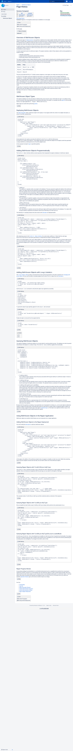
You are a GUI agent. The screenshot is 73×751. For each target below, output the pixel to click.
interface (36, 236)
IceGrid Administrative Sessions (26, 588)
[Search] (50, 1)
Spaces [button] (9, 1)
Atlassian (44, 608)
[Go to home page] (4, 1)
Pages (17, 4)
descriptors (60, 276)
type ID (63, 100)
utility (23, 274)
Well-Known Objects (26, 4)
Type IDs (21, 586)
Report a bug (48, 605)
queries (35, 103)
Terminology (22, 584)
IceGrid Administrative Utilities (25, 590)
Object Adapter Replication (25, 591)
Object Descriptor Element (24, 587)
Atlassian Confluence (38, 605)
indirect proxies (29, 40)
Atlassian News (56, 605)
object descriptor (22, 112)
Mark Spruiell (22, 14)
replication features (24, 576)
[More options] (71, 5)
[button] (5, 750)
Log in (70, 1)
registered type (44, 407)
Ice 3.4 (6, 5)
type (29, 143)
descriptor (45, 212)
